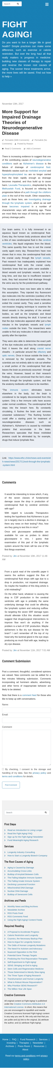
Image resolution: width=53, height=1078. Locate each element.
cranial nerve (44, 348)
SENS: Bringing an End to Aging (22, 965)
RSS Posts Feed (15, 913)
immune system (19, 390)
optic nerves (8, 355)
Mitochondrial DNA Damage (20, 887)
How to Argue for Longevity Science (24, 942)
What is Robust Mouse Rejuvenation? (25, 982)
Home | (6, 1039)
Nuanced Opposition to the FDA (22, 952)
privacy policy (39, 773)
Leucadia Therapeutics (19, 185)
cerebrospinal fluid (40, 167)
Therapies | (25, 1043)
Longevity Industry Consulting (21, 852)
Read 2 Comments (13, 148)
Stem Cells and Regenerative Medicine (26, 969)
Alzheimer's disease (33, 163)
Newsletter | (39, 1043)
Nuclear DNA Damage (18, 891)
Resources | (40, 1046)
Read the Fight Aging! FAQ (20, 833)
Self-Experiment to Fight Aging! (22, 962)
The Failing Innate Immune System (24, 881)
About (26, 1049)
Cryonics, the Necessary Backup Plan (25, 938)
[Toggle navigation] (47, 4)
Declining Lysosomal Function (21, 884)
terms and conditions (12, 776)
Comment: (7, 727)
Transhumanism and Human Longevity (25, 979)
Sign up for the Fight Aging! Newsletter (25, 837)
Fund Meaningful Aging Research (23, 840)
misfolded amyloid (37, 171)
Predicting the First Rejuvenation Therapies (27, 959)
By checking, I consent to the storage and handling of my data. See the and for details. (26, 773)
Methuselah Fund (11, 188)
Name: (5, 704)
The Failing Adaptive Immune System (25, 877)
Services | (44, 1039)
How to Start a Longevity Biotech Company (27, 855)
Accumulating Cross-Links (20, 871)
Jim (15, 556)
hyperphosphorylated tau (14, 174)
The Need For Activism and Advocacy (25, 948)
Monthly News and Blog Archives (23, 906)
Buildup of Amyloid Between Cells (23, 874)
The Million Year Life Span (20, 989)
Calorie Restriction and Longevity (23, 935)
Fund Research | (29, 1039)
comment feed (29, 695)
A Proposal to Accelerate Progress (23, 932)
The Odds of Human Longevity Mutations (26, 945)
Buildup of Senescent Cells (20, 894)
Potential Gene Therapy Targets (22, 955)
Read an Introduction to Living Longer (25, 830)
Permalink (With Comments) (17, 140)
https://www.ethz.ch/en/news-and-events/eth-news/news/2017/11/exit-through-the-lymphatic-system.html (26, 461)
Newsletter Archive (16, 910)
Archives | (11, 1046)
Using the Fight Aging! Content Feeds (25, 920)
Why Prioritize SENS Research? (22, 985)
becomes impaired (19, 206)
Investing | (13, 1043)
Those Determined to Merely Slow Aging (26, 972)
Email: (5, 714)
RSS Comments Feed (18, 916)
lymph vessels (42, 258)
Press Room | (25, 1046)
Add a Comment (34, 148)
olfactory (42, 352)
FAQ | (15, 1039)
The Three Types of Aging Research (24, 975)
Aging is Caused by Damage (21, 867)
